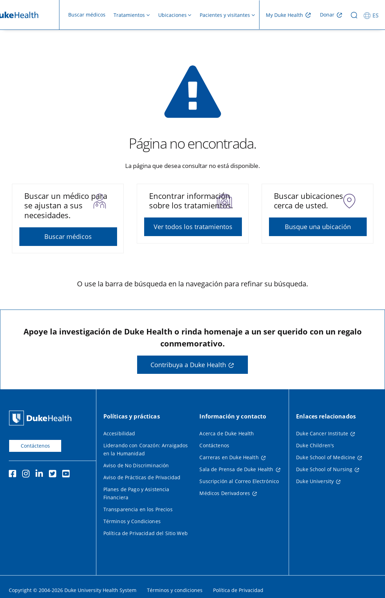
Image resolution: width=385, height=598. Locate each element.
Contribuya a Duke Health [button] (188, 364)
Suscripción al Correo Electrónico (239, 481)
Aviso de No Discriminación (136, 465)
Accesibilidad (119, 433)
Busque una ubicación (318, 226)
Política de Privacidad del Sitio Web (145, 533)
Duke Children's (315, 445)
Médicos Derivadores (224, 493)
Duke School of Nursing (324, 469)
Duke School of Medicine (325, 457)
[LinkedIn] (41, 474)
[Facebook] (14, 474)
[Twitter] (54, 474)
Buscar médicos (86, 14)
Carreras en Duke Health (228, 457)
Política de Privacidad (238, 590)
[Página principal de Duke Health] (42, 417)
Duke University (315, 481)
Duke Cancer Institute (322, 433)
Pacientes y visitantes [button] (225, 15)
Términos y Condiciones (132, 521)
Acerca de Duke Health (226, 433)
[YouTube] (67, 474)
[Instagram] (27, 474)
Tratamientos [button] (129, 15)
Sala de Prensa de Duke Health (236, 469)
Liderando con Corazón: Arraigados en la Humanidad (145, 449)
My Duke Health (284, 15)
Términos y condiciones (175, 590)
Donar (327, 14)
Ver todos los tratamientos (193, 226)
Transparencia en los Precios (138, 509)
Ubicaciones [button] (172, 15)
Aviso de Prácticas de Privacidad (141, 477)
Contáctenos (35, 445)
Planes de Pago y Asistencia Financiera (136, 493)
